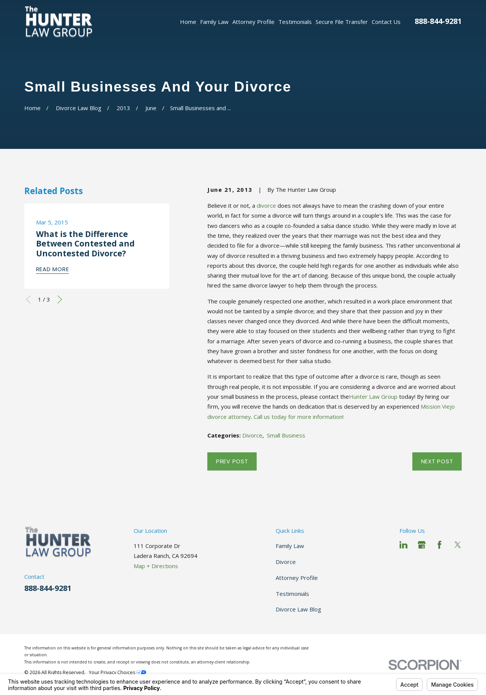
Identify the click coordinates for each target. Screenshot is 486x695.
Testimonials (292, 593)
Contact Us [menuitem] (386, 21)
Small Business (286, 435)
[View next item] (60, 299)
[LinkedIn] (403, 545)
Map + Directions (156, 566)
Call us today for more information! (299, 416)
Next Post (437, 461)
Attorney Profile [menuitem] (253, 21)
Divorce (252, 435)
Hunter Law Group (373, 396)
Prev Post (232, 461)
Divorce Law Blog (298, 609)
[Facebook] (439, 545)
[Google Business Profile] (422, 545)
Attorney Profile (297, 577)
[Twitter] (458, 545)
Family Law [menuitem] (214, 21)
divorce (266, 205)
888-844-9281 (438, 21)
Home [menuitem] (188, 21)
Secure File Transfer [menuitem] (342, 21)
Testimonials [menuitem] (295, 21)
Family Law (290, 546)
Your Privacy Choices (117, 672)
